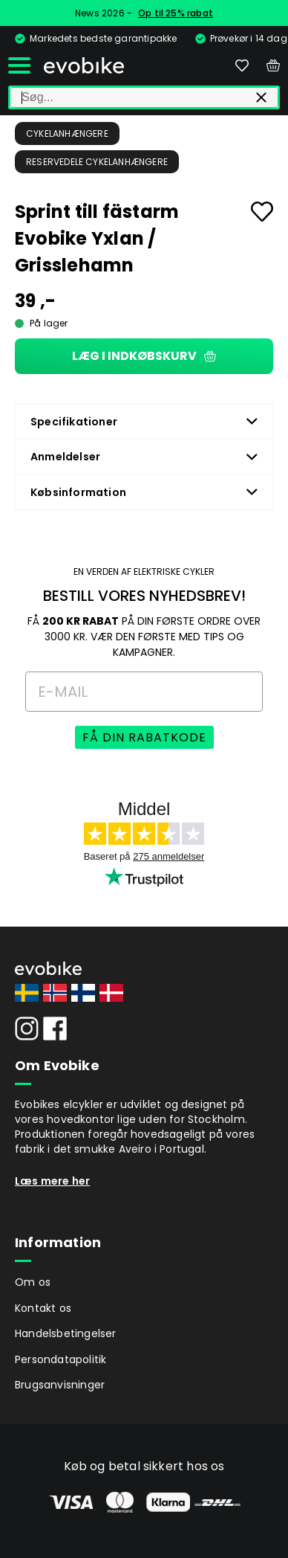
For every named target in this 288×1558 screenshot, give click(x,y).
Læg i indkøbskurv (144, 355)
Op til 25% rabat (175, 13)
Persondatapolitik (60, 1359)
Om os (32, 1282)
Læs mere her (52, 1181)
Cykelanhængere (67, 133)
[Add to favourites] (262, 212)
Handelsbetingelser (66, 1333)
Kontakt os (43, 1308)
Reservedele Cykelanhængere (97, 161)
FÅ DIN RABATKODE (144, 737)
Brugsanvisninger (60, 1384)
